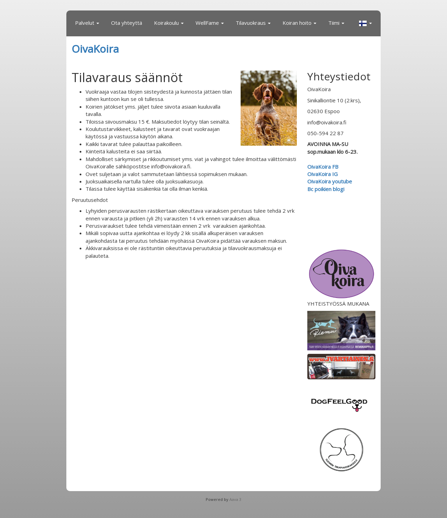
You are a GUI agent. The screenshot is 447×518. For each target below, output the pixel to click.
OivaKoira (95, 49)
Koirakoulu (169, 22)
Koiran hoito (299, 22)
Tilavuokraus (253, 22)
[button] (365, 23)
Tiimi (336, 22)
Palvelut (87, 22)
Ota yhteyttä (126, 22)
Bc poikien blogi (326, 188)
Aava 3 (235, 499)
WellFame (210, 22)
